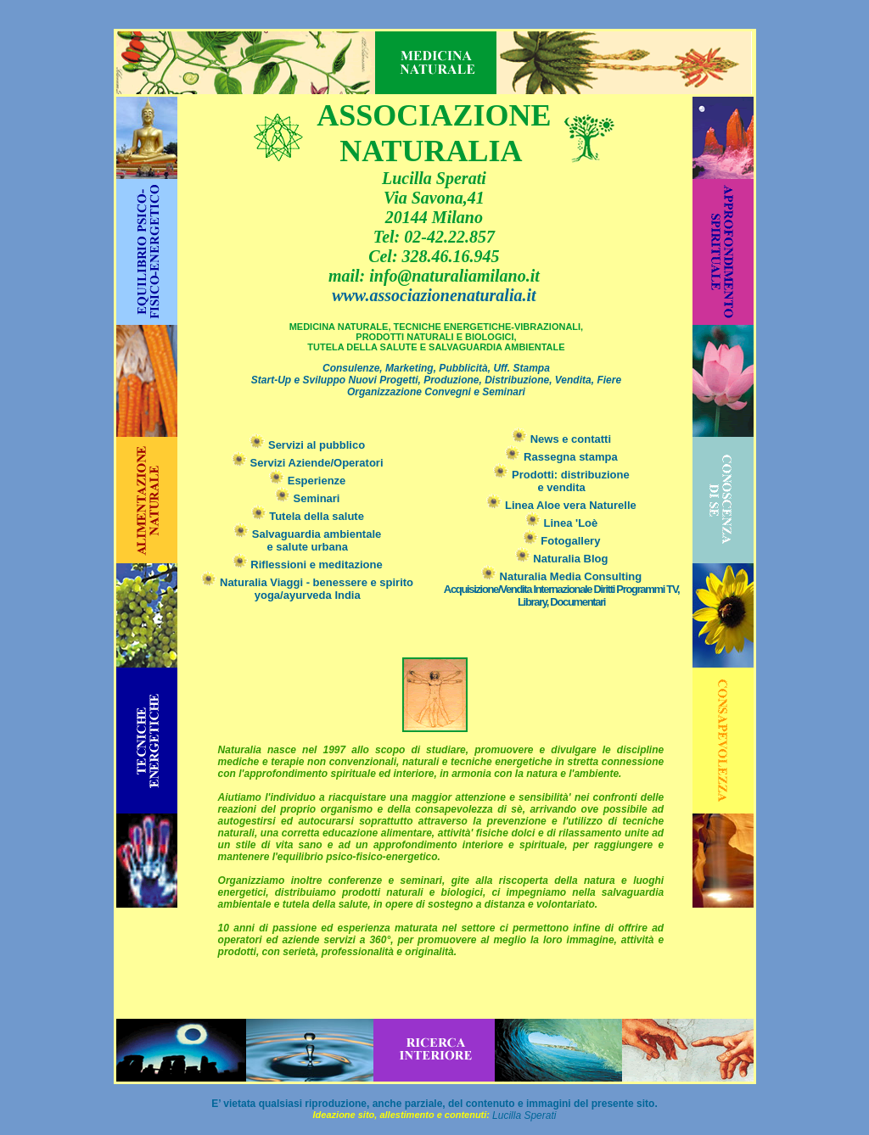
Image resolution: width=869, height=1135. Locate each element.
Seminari (307, 498)
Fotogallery (562, 540)
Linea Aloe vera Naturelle (561, 505)
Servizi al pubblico (307, 445)
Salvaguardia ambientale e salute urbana (307, 540)
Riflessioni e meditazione (308, 564)
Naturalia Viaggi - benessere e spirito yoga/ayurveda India (316, 588)
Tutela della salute (307, 516)
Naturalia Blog (561, 558)
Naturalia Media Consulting (561, 589)
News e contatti (561, 439)
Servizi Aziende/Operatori (308, 462)
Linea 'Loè (561, 523)
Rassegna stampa (561, 456)
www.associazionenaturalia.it (433, 295)
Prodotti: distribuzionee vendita (561, 481)
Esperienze (307, 480)
